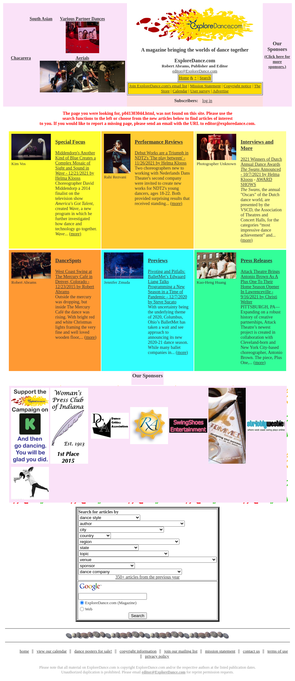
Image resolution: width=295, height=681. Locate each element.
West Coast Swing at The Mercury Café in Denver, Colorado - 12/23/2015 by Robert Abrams (74, 281)
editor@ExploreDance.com (194, 71)
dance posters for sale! (93, 651)
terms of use (278, 651)
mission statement (220, 651)
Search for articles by (98, 512)
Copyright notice (237, 86)
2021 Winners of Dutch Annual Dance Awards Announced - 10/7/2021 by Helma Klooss (261, 169)
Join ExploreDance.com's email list (158, 86)
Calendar (179, 91)
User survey (200, 91)
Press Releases (256, 260)
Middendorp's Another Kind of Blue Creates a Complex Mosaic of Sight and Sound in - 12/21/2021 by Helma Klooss (75, 166)
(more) (75, 234)
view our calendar (52, 651)
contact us (251, 651)
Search (205, 77)
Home (184, 77)
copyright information (138, 651)
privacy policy (157, 656)
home (24, 651)
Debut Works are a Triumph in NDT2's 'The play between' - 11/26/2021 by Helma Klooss (162, 158)
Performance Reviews (159, 142)
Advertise (221, 91)
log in (207, 100)
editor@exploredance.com (229, 123)
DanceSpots (68, 260)
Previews (157, 260)
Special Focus (70, 142)
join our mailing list (180, 651)
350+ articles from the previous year (147, 577)
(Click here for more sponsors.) (277, 61)
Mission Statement (205, 86)
